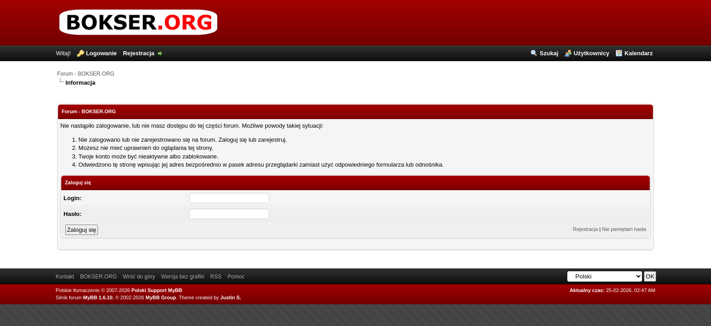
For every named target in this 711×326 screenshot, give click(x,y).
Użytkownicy (591, 53)
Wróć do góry (139, 276)
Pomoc (236, 276)
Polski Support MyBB (156, 290)
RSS (216, 276)
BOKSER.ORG (98, 276)
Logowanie (101, 53)
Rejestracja (138, 53)
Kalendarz (638, 53)
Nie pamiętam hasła (624, 229)
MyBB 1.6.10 (97, 297)
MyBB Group (161, 297)
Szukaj (549, 53)
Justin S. (230, 297)
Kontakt (65, 276)
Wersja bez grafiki (182, 276)
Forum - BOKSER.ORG (85, 74)
